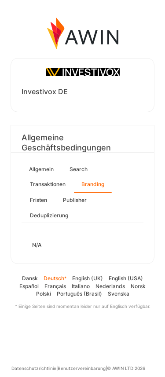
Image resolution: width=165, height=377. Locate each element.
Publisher (75, 200)
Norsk (138, 286)
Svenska (118, 293)
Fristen (38, 200)
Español (29, 286)
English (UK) (87, 278)
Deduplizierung (49, 215)
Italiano (81, 286)
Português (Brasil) (79, 293)
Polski (43, 293)
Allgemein (41, 169)
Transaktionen (48, 184)
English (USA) (126, 278)
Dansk (30, 278)
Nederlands (110, 286)
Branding (92, 184)
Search (79, 169)
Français (55, 286)
